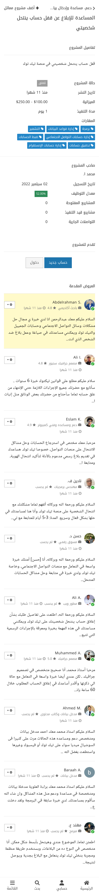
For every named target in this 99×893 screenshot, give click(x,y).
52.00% (41, 193)
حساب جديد (58, 262)
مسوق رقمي (68, 542)
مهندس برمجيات (65, 487)
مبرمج (73, 831)
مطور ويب (70, 604)
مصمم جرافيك (67, 659)
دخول (34, 262)
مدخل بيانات (68, 776)
